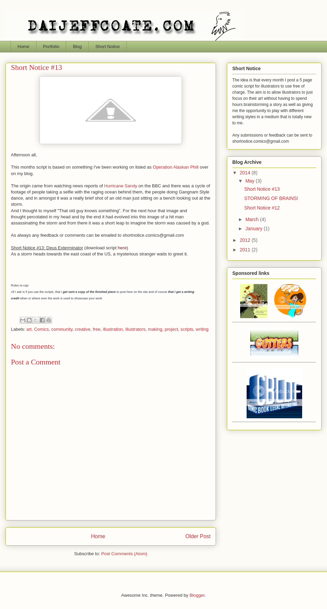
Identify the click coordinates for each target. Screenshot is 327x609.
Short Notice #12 (262, 207)
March (252, 219)
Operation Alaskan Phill (176, 167)
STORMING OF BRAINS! (271, 198)
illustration (113, 329)
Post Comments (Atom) (124, 553)
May (250, 181)
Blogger (196, 595)
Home (98, 536)
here (122, 247)
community (62, 329)
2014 (246, 172)
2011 (246, 249)
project (171, 329)
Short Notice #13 (262, 189)
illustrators (135, 329)
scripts (187, 329)
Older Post (198, 536)
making (155, 329)
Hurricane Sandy (120, 185)
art (29, 329)
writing (202, 329)
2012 (246, 240)
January (254, 228)
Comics (41, 329)
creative (83, 329)
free (96, 329)
